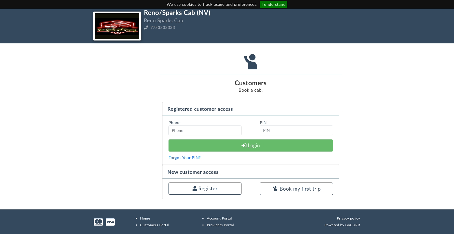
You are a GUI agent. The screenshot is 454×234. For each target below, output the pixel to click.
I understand (273, 4)
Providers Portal (220, 225)
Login (250, 145)
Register (205, 188)
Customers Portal (154, 225)
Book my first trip (296, 189)
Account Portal (219, 218)
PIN (263, 122)
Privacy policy (348, 218)
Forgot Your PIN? (185, 157)
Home (145, 218)
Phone (175, 122)
